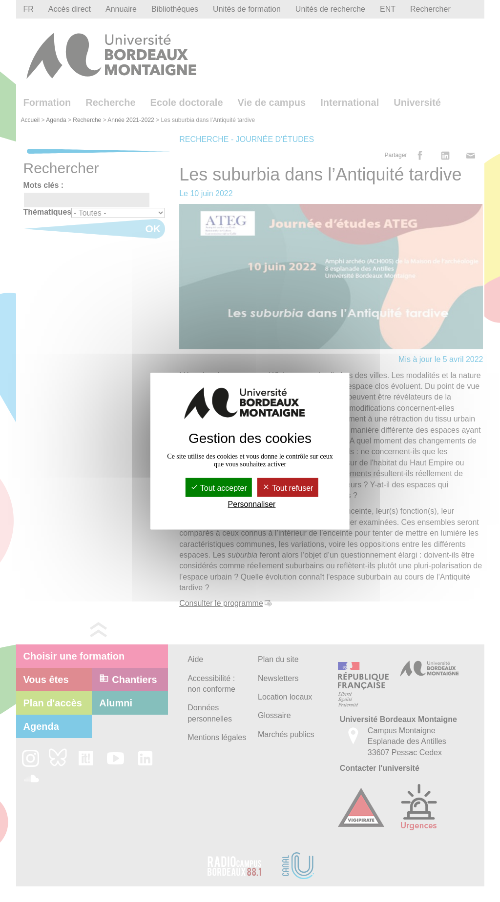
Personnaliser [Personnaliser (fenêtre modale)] (252, 504)
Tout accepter (218, 487)
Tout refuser (287, 487)
